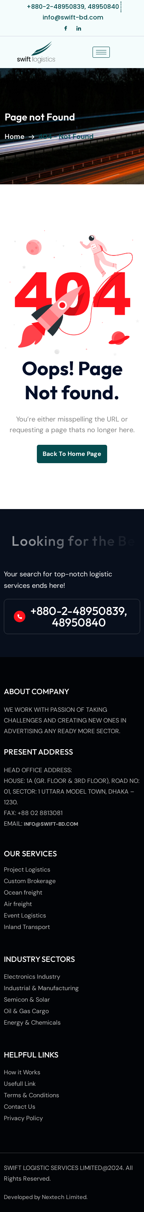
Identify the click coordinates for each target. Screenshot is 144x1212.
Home (16, 136)
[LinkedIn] (78, 28)
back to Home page (72, 454)
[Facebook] (65, 28)
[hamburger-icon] (101, 52)
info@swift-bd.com (51, 824)
